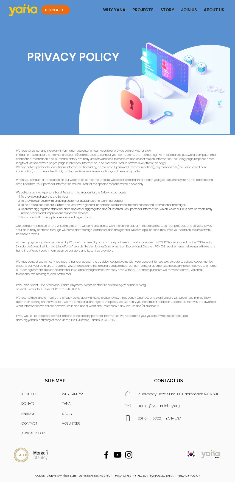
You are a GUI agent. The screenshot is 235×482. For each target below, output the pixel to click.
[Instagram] (129, 455)
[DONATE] (55, 9)
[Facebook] (106, 455)
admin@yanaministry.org (128, 285)
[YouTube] (117, 455)
